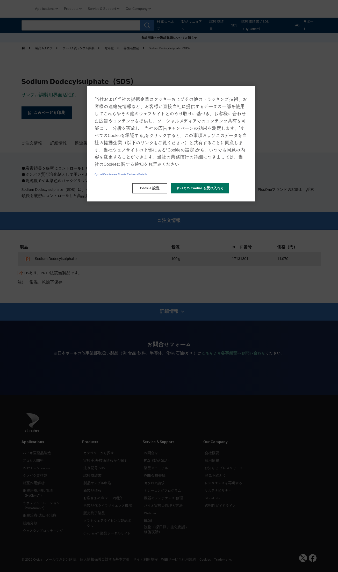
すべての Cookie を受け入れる (200, 188)
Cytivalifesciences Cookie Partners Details (121, 174)
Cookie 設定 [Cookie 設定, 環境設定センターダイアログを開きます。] (150, 188)
